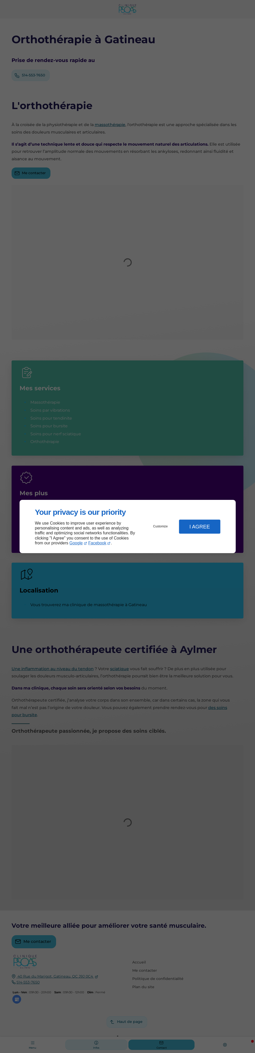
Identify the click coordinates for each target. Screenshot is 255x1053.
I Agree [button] (199, 526)
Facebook (97, 543)
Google (76, 543)
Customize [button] (160, 526)
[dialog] (128, 526)
